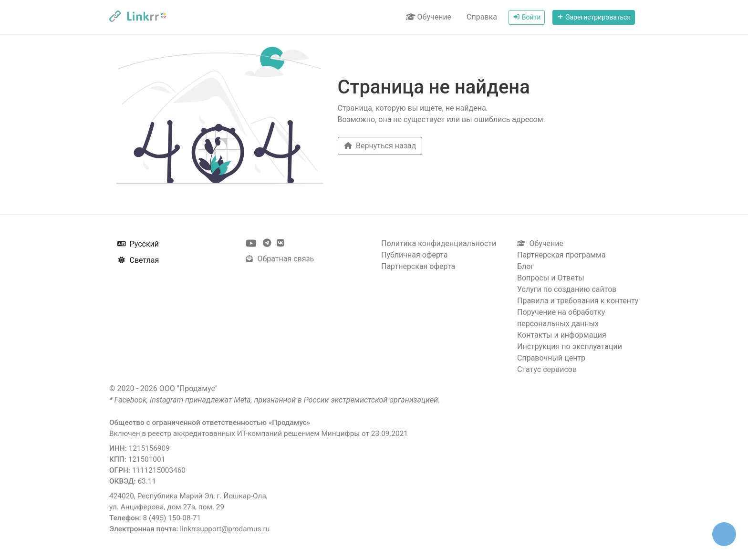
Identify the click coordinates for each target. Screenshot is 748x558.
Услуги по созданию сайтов (566, 289)
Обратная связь (279, 258)
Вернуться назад (380, 145)
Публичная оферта (414, 254)
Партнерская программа (561, 254)
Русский (138, 243)
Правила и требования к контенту (577, 300)
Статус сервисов (547, 369)
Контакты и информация (561, 335)
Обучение (429, 16)
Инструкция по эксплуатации (569, 346)
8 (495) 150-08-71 (172, 518)
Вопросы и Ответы (550, 277)
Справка (482, 16)
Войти (526, 17)
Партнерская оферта (418, 266)
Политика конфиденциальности (438, 243)
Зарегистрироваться (594, 17)
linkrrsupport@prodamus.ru (225, 529)
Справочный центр (551, 357)
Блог (525, 266)
